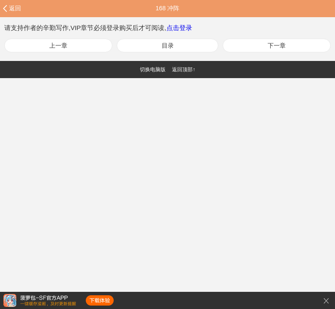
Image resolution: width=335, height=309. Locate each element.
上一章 (58, 45)
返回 (15, 8)
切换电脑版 (153, 70)
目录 (168, 45)
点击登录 (179, 27)
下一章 (277, 45)
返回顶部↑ (183, 70)
